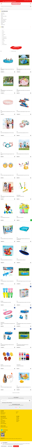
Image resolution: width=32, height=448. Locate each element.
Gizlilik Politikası (3, 422)
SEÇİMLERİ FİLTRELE (16, 47)
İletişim (2, 419)
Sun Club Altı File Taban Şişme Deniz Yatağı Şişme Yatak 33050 (8, 324)
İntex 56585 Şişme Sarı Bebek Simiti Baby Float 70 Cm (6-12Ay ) (24, 387)
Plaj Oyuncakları (3, 24)
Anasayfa (17, 417)
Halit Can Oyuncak (4, 44)
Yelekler (2, 23)
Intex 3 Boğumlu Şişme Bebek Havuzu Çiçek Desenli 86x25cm (23, 90)
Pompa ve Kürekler (3, 20)
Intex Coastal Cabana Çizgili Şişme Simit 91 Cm (22, 132)
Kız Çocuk (17, 411)
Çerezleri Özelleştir (3, 446)
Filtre (5, 51)
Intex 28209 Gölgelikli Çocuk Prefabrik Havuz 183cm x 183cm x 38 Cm (24, 69)
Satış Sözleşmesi (3, 420)
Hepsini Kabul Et (16, 446)
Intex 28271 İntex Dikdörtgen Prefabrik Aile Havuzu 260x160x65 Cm (7, 345)
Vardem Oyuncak (2, 322)
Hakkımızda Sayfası (3, 417)
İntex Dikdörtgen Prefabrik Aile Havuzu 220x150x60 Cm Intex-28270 (24, 324)
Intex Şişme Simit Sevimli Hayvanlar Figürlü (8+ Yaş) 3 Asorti (7, 154)
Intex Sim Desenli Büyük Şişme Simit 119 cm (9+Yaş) (7, 132)
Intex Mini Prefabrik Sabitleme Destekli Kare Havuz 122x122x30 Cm (23, 239)
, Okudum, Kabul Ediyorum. (6, 402)
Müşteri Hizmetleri (3, 421)
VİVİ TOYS (3, 40)
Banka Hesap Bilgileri (3, 423)
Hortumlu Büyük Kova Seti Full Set (5, 217)
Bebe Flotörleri (2, 22)
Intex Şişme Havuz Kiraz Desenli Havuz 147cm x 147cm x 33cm (8, 112)
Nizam (2, 42)
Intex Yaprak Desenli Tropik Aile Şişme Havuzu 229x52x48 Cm (7, 90)
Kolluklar (2, 18)
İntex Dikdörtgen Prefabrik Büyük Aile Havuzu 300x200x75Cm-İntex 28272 (22, 345)
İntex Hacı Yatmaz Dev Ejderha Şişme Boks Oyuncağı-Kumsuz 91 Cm (7, 196)
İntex (2, 30)
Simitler (2, 17)
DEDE (2, 33)
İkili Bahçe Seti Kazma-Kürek (20, 196)
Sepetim (17, 421)
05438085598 (3, 431)
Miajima (2, 39)
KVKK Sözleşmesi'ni (4, 402)
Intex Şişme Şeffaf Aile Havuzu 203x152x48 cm (7, 238)
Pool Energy (3, 34)
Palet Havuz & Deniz (3, 21)
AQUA (2, 35)
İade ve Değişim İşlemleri (4, 418)
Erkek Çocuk (2, 411)
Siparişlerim (17, 420)
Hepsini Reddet (10, 446)
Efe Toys (2, 43)
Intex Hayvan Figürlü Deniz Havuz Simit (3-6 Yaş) (23, 175)
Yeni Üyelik (17, 418)
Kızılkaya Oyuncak (4, 38)
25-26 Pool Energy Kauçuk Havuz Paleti (6, 302)
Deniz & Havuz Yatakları (4, 16)
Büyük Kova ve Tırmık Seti (20, 217)
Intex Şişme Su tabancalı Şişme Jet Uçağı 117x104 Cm (23, 111)
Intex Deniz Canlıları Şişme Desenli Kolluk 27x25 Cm (7, 175)
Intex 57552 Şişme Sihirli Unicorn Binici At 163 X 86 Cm (24, 302)
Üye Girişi (17, 419)
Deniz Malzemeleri (4, 11)
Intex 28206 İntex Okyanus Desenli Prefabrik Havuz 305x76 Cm (7, 69)
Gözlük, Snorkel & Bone (3, 19)
